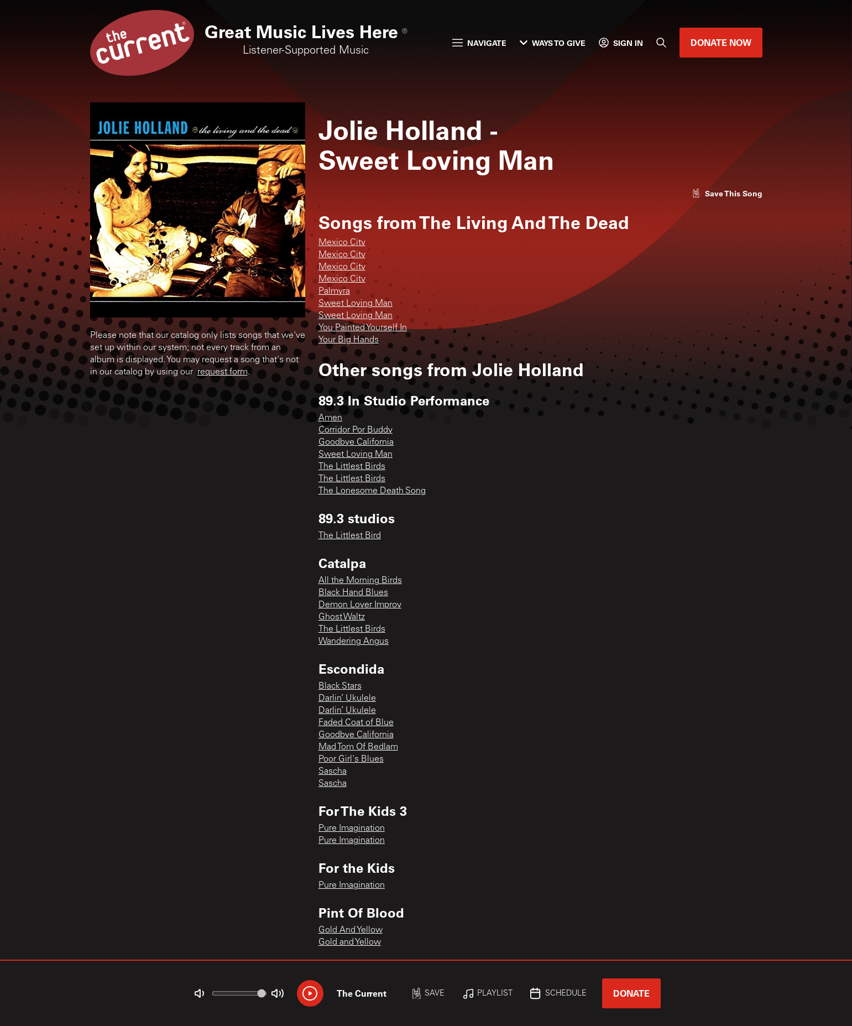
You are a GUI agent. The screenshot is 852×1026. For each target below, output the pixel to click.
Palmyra (334, 291)
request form (222, 372)
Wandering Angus (353, 641)
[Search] (661, 42)
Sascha (332, 771)
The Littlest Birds (351, 466)
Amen (330, 418)
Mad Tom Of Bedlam (358, 747)
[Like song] (727, 193)
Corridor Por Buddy (355, 430)
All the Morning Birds (360, 580)
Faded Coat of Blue (356, 722)
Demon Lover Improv (359, 605)
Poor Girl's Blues (351, 759)
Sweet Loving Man (355, 303)
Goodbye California (356, 442)
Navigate (479, 43)
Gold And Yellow (350, 930)
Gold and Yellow (349, 942)
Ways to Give (553, 43)
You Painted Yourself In (362, 328)
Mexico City (341, 242)
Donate (631, 993)
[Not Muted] (199, 993)
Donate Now (721, 42)
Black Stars (340, 686)
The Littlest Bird (349, 536)
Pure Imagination (351, 828)
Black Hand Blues (353, 592)
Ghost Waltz (341, 617)
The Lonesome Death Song (372, 491)
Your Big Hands (348, 340)
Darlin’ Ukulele (347, 698)
